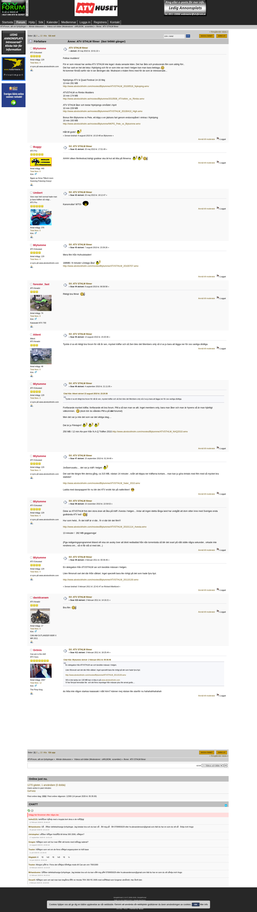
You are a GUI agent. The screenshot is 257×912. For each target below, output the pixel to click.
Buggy (37, 146)
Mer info (204, 904)
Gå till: (198, 766)
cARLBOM (78, 26)
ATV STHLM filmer (78, 48)
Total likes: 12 (36, 683)
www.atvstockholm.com (110, 680)
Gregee (32, 842)
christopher (34, 834)
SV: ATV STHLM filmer (80, 146)
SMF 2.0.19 (118, 900)
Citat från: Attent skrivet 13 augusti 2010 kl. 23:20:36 (86, 394)
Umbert (37, 192)
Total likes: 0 (35, 171)
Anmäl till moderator (206, 139)
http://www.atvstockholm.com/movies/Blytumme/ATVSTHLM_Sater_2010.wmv (101, 483)
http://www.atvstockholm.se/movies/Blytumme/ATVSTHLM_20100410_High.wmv (102, 111)
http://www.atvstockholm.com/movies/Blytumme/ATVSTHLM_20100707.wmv (100, 266)
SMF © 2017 (128, 900)
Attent (37, 334)
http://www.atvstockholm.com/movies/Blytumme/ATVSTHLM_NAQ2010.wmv (150, 431)
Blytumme (39, 48)
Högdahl (32, 857)
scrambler (89, 26)
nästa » (225, 32)
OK (195, 904)
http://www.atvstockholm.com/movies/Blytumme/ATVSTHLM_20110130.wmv (100, 579)
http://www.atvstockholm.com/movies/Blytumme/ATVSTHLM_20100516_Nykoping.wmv (106, 86)
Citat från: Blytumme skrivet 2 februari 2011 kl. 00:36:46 (87, 660)
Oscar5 (32, 880)
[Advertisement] (51, 8)
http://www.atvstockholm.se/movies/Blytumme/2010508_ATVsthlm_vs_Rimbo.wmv (103, 99)
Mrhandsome (34, 827)
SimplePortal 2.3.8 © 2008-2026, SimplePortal (130, 897)
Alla (45, 36)
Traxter (32, 849)
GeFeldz (31, 791)
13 (41, 36)
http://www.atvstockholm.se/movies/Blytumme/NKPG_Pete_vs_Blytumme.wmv (101, 124)
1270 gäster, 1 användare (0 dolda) (46, 785)
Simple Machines (139, 900)
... (39, 36)
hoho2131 (33, 819)
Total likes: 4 (35, 63)
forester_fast (41, 284)
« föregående (215, 32)
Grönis (37, 650)
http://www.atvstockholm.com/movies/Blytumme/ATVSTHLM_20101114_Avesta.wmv (105, 527)
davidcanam (41, 597)
